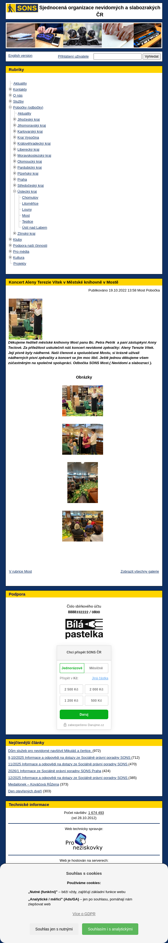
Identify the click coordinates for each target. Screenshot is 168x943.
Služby (18, 101)
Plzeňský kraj (27, 173)
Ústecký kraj (27, 191)
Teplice (27, 221)
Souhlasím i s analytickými (110, 929)
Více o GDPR (84, 914)
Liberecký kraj (28, 149)
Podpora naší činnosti (30, 245)
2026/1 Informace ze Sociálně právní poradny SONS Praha (54, 771)
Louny (27, 209)
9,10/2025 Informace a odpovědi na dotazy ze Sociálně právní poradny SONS (69, 757)
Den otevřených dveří (25, 791)
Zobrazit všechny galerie (140, 571)
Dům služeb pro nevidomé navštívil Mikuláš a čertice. (50, 751)
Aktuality (20, 83)
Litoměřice (30, 203)
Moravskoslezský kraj (34, 155)
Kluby (17, 239)
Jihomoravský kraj (31, 125)
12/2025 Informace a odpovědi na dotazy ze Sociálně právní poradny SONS (68, 778)
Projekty (19, 263)
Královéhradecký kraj (33, 143)
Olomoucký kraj (29, 161)
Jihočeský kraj (28, 119)
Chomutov (30, 197)
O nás (18, 95)
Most (26, 215)
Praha (22, 179)
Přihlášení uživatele (73, 56)
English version (20, 55)
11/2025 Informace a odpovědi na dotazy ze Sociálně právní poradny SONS (68, 764)
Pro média (21, 251)
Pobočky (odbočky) (28, 107)
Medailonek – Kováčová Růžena (33, 784)
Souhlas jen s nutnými (54, 929)
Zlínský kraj (26, 233)
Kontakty (20, 89)
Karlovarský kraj (30, 131)
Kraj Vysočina (28, 137)
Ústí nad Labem (34, 227)
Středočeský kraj (30, 185)
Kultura (18, 257)
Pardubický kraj (29, 167)
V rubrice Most (20, 571)
